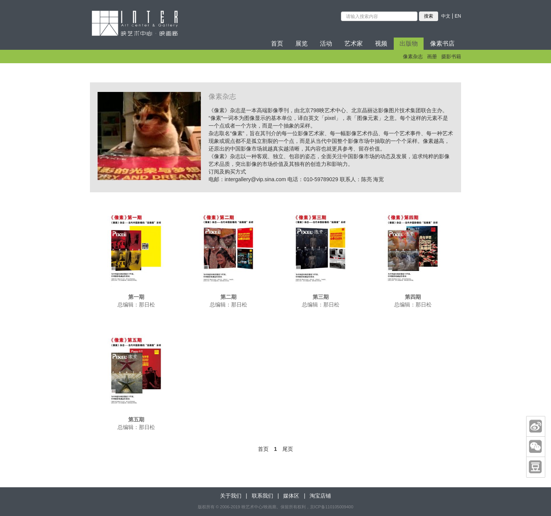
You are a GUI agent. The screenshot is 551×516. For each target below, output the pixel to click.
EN (458, 16)
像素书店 (442, 43)
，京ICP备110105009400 (330, 507)
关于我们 (230, 496)
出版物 (408, 43)
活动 (326, 43)
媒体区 (291, 496)
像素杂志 (413, 56)
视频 (381, 43)
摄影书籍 (451, 56)
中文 (445, 16)
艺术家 (353, 43)
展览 (301, 43)
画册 (432, 56)
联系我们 (262, 496)
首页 (277, 43)
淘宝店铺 (320, 496)
